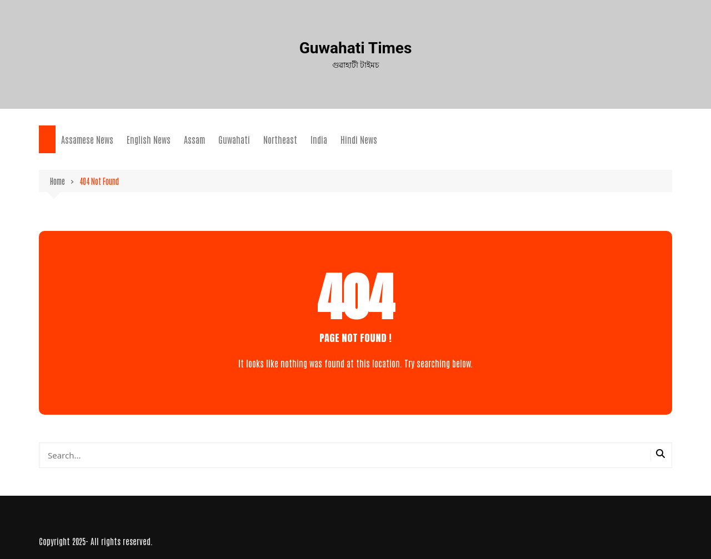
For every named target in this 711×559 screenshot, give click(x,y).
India (319, 139)
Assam (194, 139)
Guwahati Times (355, 48)
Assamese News (87, 139)
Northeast (280, 139)
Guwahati (234, 139)
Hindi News (359, 139)
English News (149, 139)
